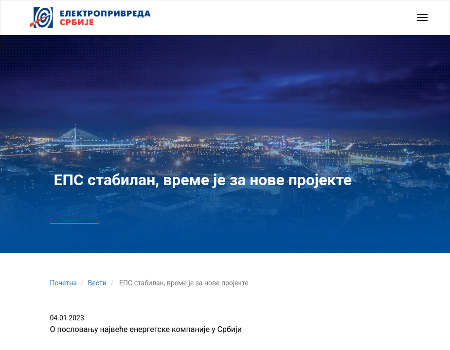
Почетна (63, 283)
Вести (97, 283)
